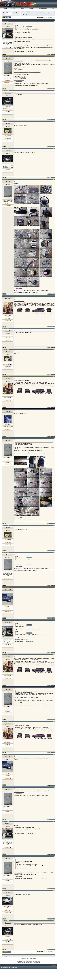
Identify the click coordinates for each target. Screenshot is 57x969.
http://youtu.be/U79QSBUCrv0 (20, 77)
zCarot (39, 961)
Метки (3, 954)
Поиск (53, 8)
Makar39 (7, 331)
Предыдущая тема (24, 958)
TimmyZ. (7, 24)
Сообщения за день (43, 8)
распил (9, 956)
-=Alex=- (7, 411)
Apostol (7, 123)
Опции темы (51, 19)
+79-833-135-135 (29, 51)
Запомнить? (15, 12)
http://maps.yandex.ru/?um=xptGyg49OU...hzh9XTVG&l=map (27, 72)
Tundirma (8, 93)
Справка (13, 8)
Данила (7, 298)
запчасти (4, 956)
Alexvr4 (7, 58)
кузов (7, 956)
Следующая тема (32, 958)
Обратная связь (14, 967)
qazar (8, 893)
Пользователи (21, 8)
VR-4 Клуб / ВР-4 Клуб (5, 967)
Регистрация (4, 8)
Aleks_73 (8, 589)
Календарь (31, 8)
